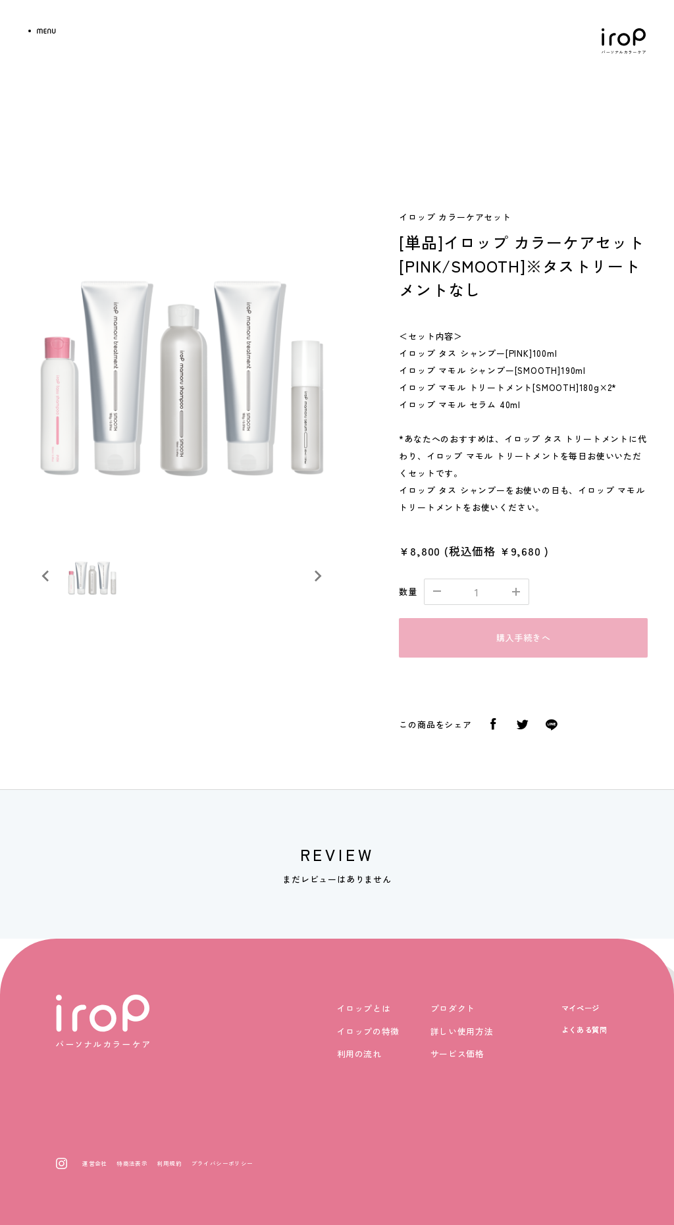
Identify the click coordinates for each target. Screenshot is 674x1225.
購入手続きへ (523, 637)
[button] (92, 576)
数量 (408, 591)
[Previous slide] (46, 576)
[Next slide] (317, 576)
